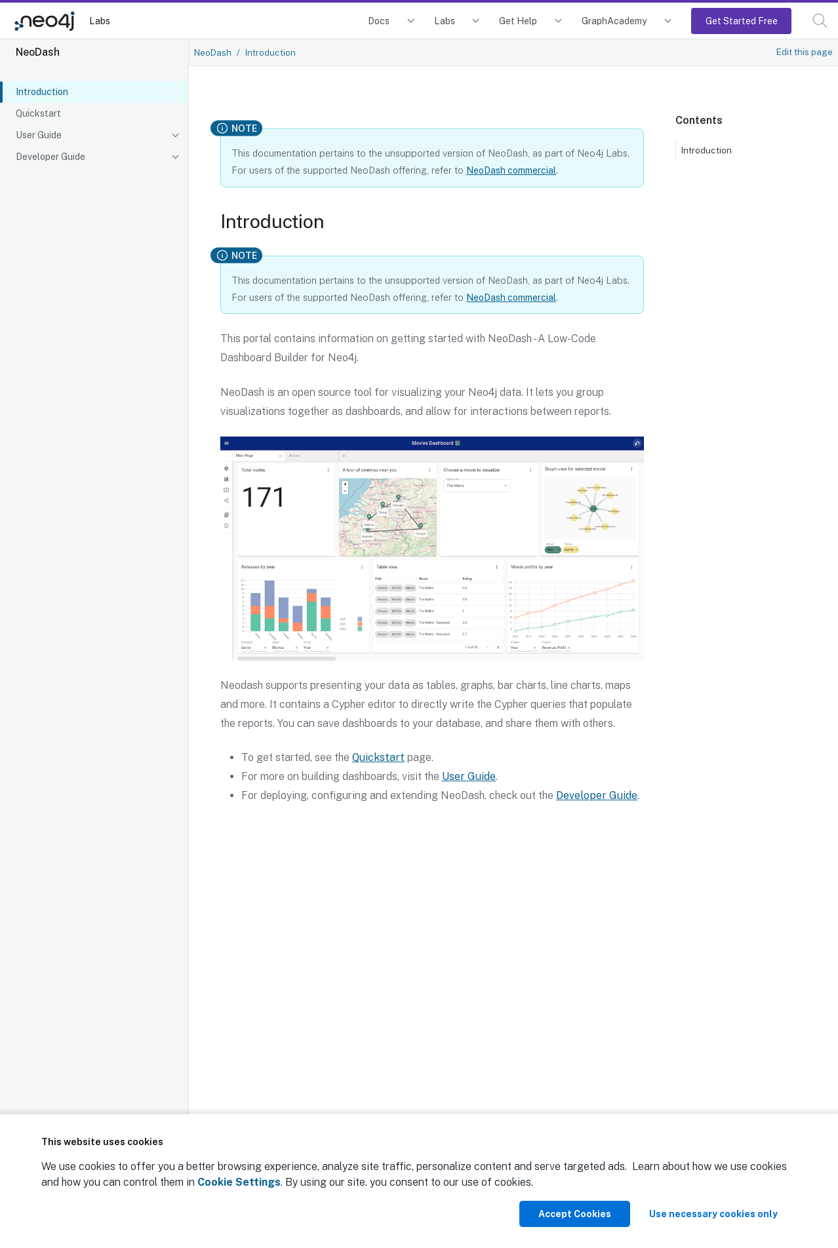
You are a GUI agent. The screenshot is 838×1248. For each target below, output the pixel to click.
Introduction (42, 92)
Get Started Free (742, 20)
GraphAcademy (614, 20)
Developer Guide (50, 156)
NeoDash (212, 52)
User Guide (39, 135)
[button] (820, 20)
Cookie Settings (239, 1182)
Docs (378, 20)
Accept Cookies (574, 1214)
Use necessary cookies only (713, 1214)
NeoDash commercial (511, 170)
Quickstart (38, 113)
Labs (99, 20)
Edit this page (804, 52)
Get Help (518, 20)
